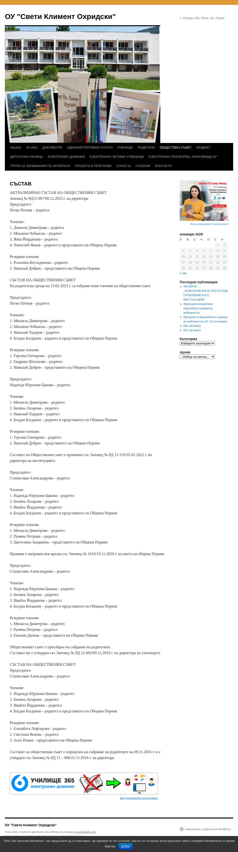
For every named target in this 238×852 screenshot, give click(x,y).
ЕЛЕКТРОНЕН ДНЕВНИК (66, 157)
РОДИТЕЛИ (146, 147)
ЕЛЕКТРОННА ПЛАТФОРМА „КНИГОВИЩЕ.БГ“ (183, 157)
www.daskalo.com (85, 832)
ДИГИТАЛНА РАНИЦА (26, 157)
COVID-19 (123, 166)
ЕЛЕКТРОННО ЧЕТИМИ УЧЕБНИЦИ (117, 157)
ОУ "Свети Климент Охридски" (60, 16)
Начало (15, 147)
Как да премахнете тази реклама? (139, 797)
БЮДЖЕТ (203, 147)
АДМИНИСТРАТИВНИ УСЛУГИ (90, 147)
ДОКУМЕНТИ (52, 147)
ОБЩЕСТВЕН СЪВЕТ (176, 147)
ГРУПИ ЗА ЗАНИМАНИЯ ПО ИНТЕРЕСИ (40, 166)
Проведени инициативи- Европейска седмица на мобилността (199, 308)
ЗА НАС (31, 147)
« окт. (183, 273)
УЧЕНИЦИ (125, 147)
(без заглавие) (192, 325)
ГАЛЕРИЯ (143, 166)
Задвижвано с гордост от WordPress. (208, 829)
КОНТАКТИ (163, 166)
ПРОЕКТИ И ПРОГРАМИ (93, 166)
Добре (125, 846)
